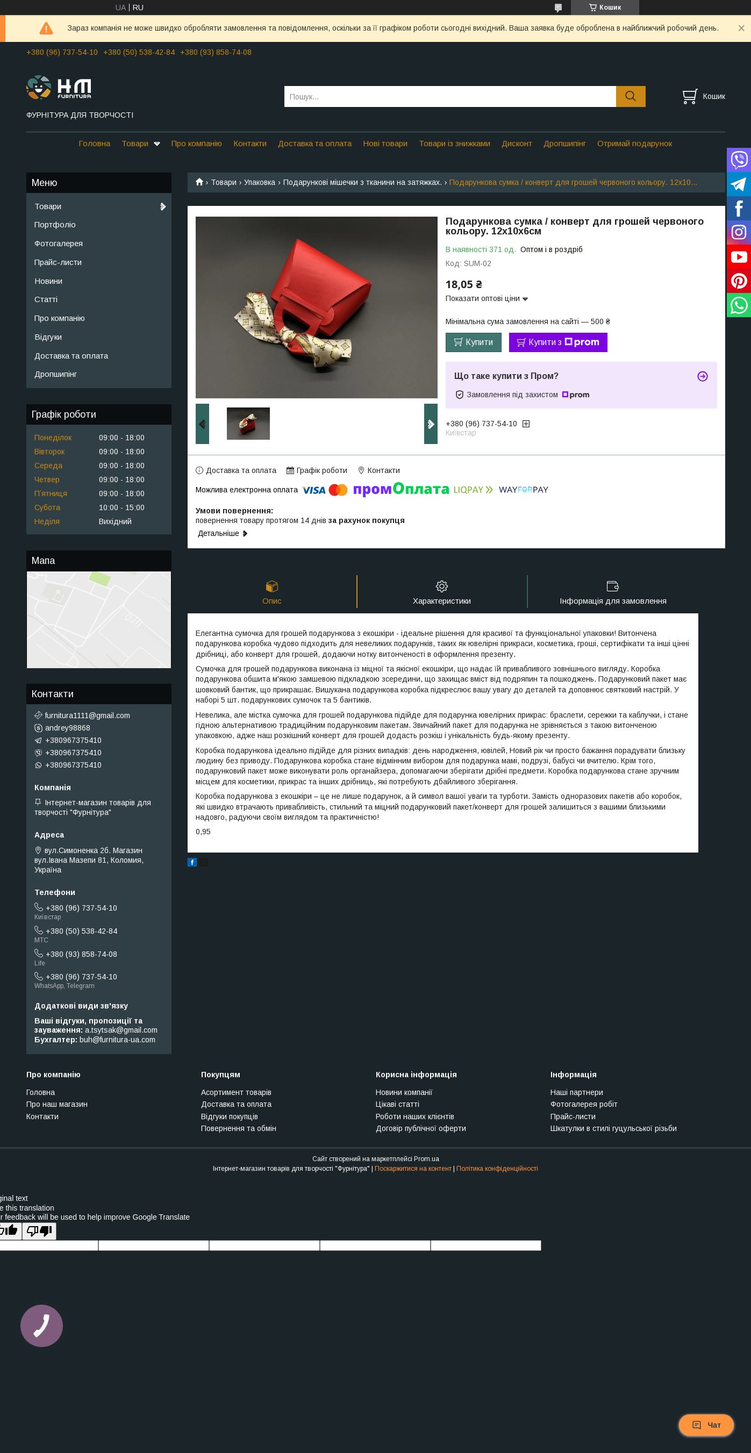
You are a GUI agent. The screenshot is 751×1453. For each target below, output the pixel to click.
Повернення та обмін (238, 1128)
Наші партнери (576, 1092)
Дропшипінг (564, 143)
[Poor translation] (39, 1231)
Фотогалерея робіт (584, 1104)
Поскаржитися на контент (413, 1168)
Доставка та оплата (315, 143)
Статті (46, 299)
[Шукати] (631, 96)
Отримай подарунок (634, 143)
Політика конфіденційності (497, 1168)
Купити (479, 342)
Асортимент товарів (236, 1092)
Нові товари (385, 143)
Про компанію (196, 143)
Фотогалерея (58, 243)
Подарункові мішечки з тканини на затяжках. (362, 182)
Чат (706, 1425)
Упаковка (259, 182)
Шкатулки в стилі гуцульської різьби (613, 1128)
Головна (94, 143)
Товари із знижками (454, 143)
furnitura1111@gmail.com (87, 715)
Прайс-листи (58, 262)
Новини (48, 280)
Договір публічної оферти (421, 1128)
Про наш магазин (57, 1104)
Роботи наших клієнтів (415, 1116)
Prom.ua (426, 1159)
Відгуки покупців (229, 1116)
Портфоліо (55, 224)
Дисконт (517, 143)
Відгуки (48, 336)
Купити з (563, 342)
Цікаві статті (397, 1104)
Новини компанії (404, 1092)
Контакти (250, 143)
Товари (134, 143)
